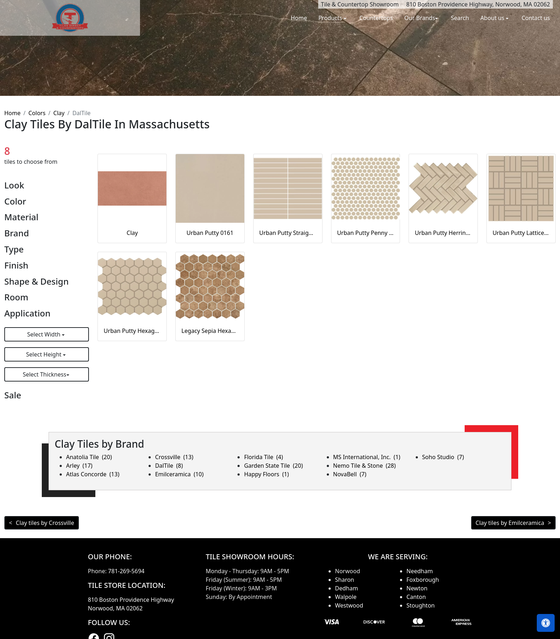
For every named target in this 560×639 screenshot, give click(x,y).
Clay (58, 113)
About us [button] (493, 18)
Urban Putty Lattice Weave (521, 233)
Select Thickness (44, 374)
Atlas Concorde (92, 474)
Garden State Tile (273, 466)
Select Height (44, 354)
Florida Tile (263, 457)
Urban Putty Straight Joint (287, 233)
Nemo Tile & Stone (364, 466)
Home (299, 18)
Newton (417, 588)
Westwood (349, 605)
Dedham (346, 588)
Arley (79, 466)
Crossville (174, 457)
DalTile (169, 466)
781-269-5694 (126, 571)
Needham (419, 571)
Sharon (344, 580)
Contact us (535, 18)
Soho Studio (443, 457)
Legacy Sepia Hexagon (210, 331)
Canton (416, 597)
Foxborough (422, 580)
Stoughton (420, 605)
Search (460, 18)
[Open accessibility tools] (546, 623)
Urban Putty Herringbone (443, 233)
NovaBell (349, 474)
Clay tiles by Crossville (45, 523)
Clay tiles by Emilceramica (510, 523)
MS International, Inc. (366, 457)
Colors (36, 113)
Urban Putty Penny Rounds (365, 233)
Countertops (376, 18)
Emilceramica (179, 474)
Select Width (44, 334)
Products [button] (331, 18)
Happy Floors (266, 474)
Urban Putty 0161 (209, 233)
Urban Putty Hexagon (132, 331)
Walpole (345, 597)
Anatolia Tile (89, 457)
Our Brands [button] (419, 18)
